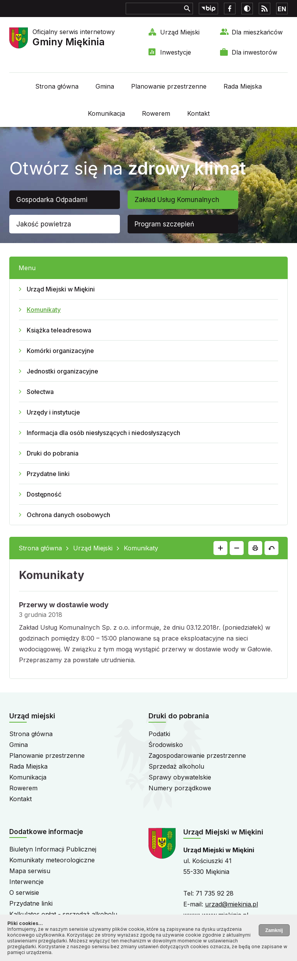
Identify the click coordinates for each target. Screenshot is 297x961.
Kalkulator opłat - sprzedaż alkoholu (63, 914)
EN (282, 9)
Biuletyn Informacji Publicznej (52, 849)
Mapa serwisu (29, 871)
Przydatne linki (48, 474)
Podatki (159, 734)
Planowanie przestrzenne (169, 86)
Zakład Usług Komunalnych (177, 200)
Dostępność (44, 494)
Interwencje (26, 882)
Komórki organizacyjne (60, 351)
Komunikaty (44, 309)
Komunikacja (106, 113)
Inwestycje (175, 52)
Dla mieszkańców (257, 32)
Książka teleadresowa (59, 330)
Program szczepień (164, 224)
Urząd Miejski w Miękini (61, 289)
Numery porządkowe (179, 788)
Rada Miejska (243, 86)
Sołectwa (40, 392)
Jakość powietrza (43, 224)
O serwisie (24, 892)
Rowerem (156, 113)
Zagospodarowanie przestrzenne (197, 755)
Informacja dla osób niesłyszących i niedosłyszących (103, 433)
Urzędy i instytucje (53, 412)
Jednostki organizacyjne (62, 371)
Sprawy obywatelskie (179, 777)
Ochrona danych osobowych (68, 515)
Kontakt (198, 113)
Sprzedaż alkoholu (176, 766)
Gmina (105, 86)
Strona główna (57, 86)
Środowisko (165, 745)
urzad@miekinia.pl (231, 904)
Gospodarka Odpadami (51, 200)
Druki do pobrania (53, 453)
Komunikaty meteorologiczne (52, 860)
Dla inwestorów (254, 52)
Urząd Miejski (180, 32)
